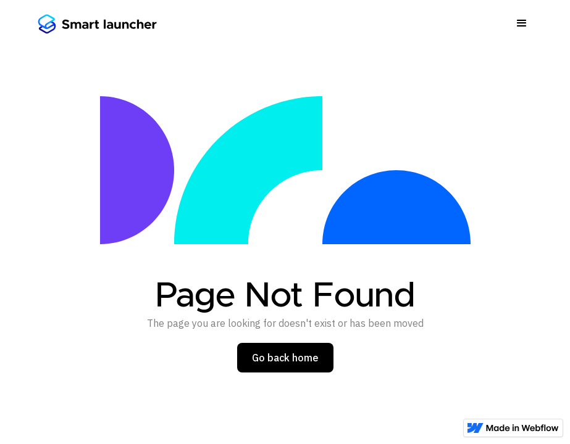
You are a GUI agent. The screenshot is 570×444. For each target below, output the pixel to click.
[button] (521, 23)
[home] (97, 24)
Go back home (285, 358)
